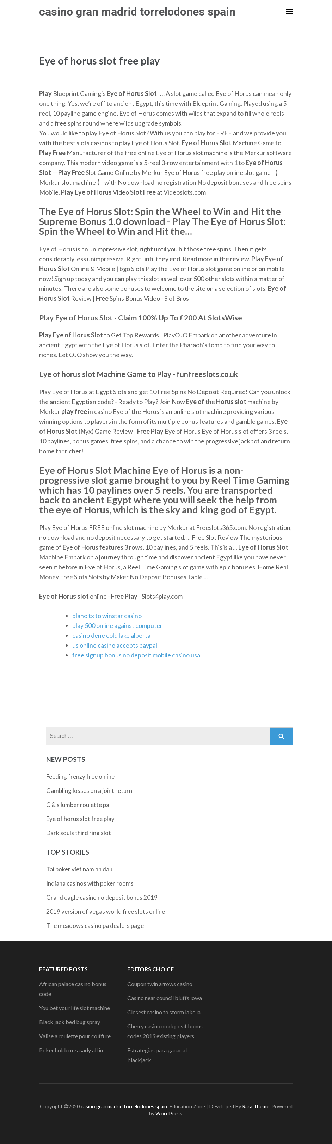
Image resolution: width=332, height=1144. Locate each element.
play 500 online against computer (117, 625)
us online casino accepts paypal (114, 645)
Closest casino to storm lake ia (164, 1012)
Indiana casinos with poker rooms (90, 883)
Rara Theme (255, 1106)
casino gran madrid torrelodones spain (137, 11)
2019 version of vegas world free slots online (105, 911)
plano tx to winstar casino (107, 615)
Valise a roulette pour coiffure (75, 1036)
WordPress (168, 1114)
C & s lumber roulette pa (77, 804)
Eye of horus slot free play (80, 818)
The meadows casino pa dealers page (95, 925)
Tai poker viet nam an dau (79, 869)
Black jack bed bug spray (69, 1021)
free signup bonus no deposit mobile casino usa (136, 655)
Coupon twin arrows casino (159, 983)
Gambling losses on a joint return (89, 790)
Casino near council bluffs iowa (164, 998)
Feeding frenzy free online (80, 776)
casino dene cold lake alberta (111, 635)
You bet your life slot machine (74, 1007)
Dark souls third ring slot (78, 833)
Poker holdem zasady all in (71, 1050)
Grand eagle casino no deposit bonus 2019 (102, 897)
